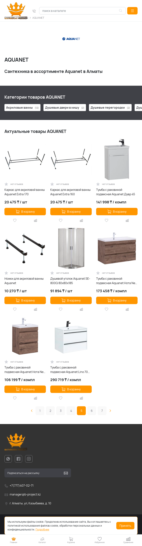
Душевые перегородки (110, 107)
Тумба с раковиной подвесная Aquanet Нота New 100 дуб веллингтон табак (116, 281)
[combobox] (82, 10)
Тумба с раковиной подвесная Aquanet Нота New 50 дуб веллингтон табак (25, 369)
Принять (125, 526)
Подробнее (42, 529)
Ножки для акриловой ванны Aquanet (24, 281)
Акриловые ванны (22, 107)
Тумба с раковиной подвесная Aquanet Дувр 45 (115, 192)
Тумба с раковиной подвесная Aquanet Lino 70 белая (69, 369)
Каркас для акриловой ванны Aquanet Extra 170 (24, 192)
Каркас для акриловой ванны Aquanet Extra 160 (70, 192)
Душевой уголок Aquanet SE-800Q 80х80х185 (70, 281)
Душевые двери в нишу (64, 107)
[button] (132, 10)
